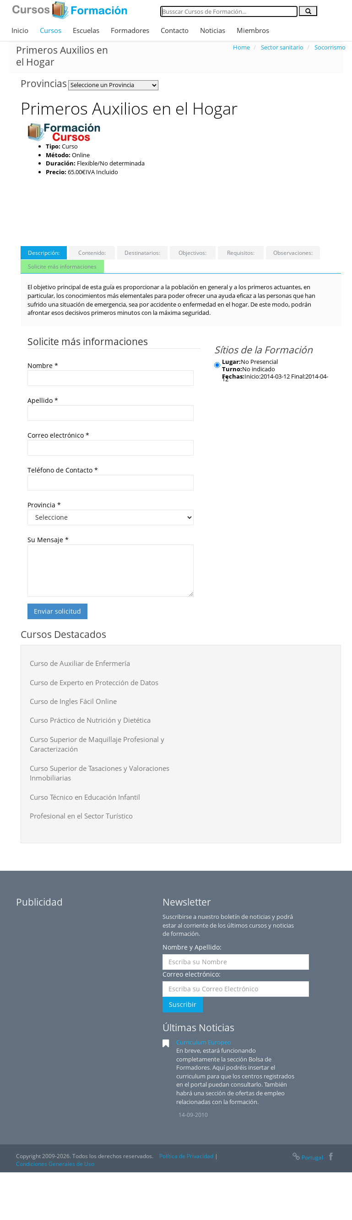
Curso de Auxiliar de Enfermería (80, 663)
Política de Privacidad (186, 1156)
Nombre (42, 365)
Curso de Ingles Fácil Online (73, 701)
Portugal (307, 1157)
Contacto (175, 30)
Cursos (50, 30)
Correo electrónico (58, 435)
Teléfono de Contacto (62, 470)
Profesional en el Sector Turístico (81, 815)
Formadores (130, 30)
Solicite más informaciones (62, 266)
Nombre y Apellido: (192, 947)
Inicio (19, 30)
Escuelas (86, 30)
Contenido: (92, 253)
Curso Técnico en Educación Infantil (85, 797)
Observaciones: (293, 253)
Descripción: (44, 253)
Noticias (212, 30)
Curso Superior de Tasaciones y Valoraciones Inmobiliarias (99, 773)
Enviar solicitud (57, 611)
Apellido (42, 400)
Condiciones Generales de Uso (55, 1164)
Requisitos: (241, 253)
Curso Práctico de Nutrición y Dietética (90, 720)
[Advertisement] (283, 179)
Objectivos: (192, 253)
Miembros (253, 30)
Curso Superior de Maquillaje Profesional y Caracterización (97, 744)
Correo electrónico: (191, 974)
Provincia (44, 504)
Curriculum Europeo (203, 1042)
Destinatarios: (142, 253)
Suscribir (182, 1004)
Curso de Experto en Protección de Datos (94, 682)
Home (241, 47)
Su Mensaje (48, 539)
